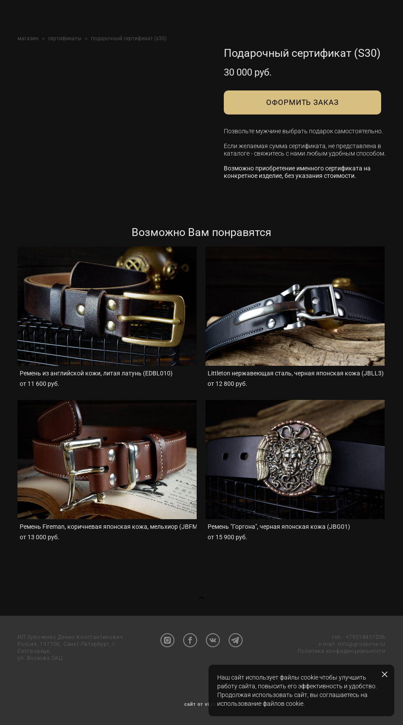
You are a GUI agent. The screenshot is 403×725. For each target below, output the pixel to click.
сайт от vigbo (201, 704)
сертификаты (64, 38)
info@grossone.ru (362, 644)
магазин (27, 38)
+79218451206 (366, 637)
